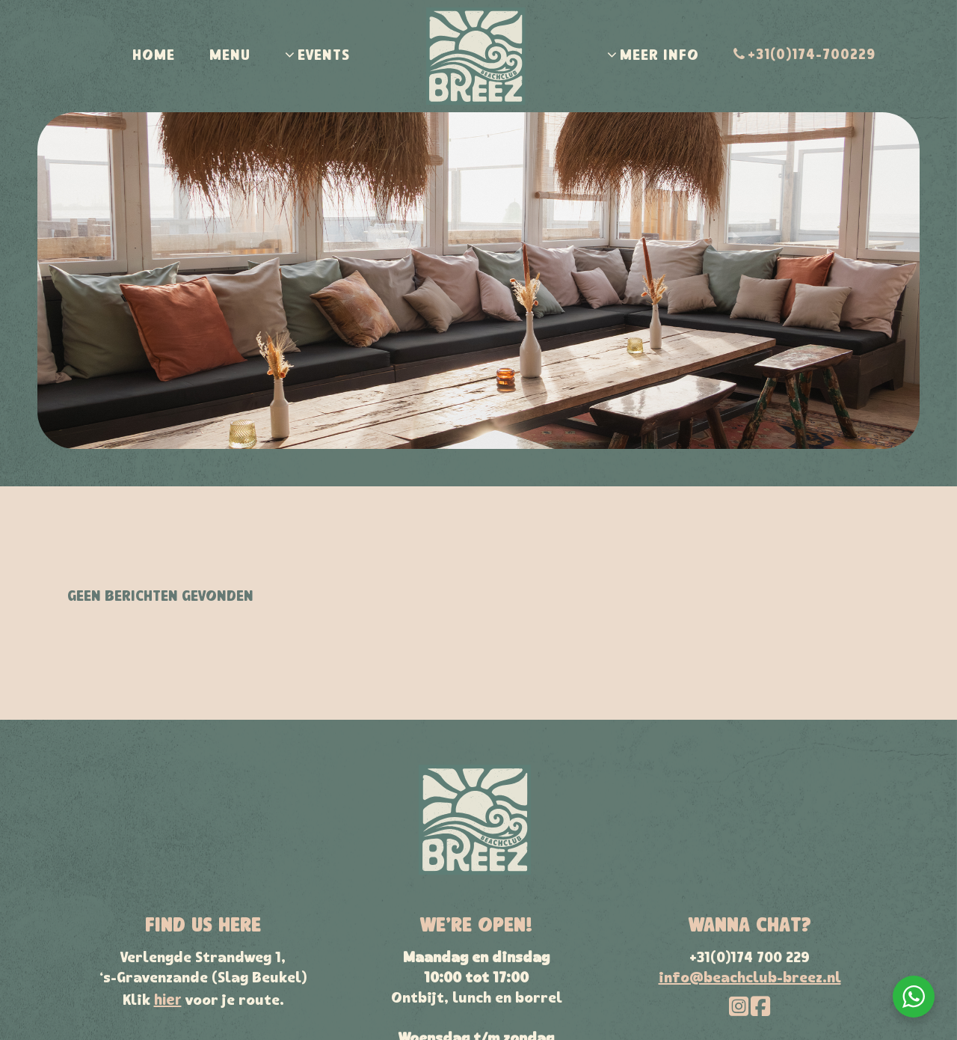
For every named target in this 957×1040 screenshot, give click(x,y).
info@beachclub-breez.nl (750, 978)
